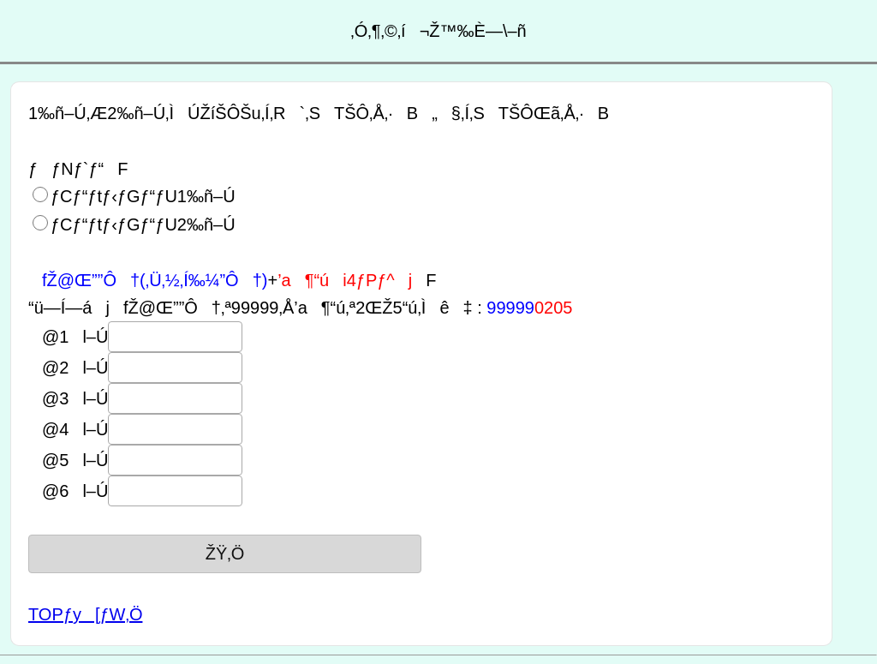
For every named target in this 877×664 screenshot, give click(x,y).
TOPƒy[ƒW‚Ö (85, 614)
